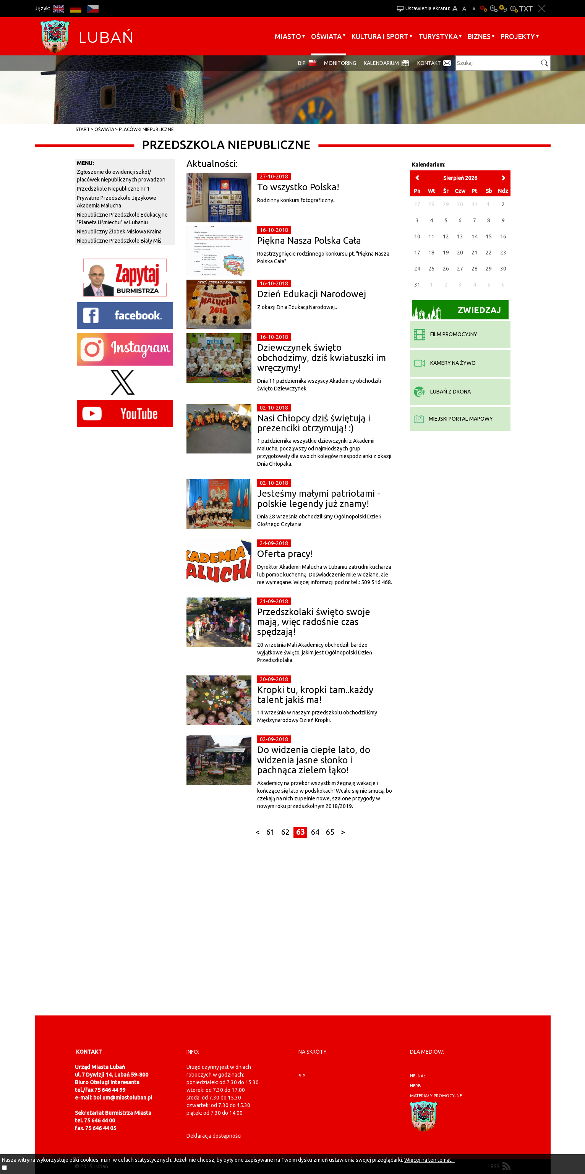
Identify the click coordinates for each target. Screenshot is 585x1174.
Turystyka (438, 36)
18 (431, 252)
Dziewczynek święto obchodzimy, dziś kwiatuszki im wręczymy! (321, 357)
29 (489, 269)
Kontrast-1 (504, 8)
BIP (302, 63)
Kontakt (429, 63)
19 (446, 252)
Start (83, 129)
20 (460, 252)
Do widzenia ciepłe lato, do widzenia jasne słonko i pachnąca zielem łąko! (313, 760)
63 (300, 832)
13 (460, 236)
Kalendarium (381, 63)
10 (417, 236)
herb (415, 1085)
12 (446, 236)
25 (431, 269)
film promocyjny (445, 334)
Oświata (326, 36)
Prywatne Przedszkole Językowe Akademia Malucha (116, 202)
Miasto (288, 36)
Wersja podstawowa (484, 8)
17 (417, 252)
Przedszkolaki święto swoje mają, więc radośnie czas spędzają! (313, 622)
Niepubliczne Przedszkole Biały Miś (119, 241)
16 (503, 236)
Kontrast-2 (514, 8)
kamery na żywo (445, 363)
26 (446, 269)
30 (503, 269)
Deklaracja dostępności (213, 1136)
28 (475, 269)
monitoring (340, 63)
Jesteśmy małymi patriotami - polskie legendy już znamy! (318, 498)
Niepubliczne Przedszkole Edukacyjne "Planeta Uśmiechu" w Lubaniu (122, 218)
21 (475, 252)
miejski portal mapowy (453, 419)
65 (330, 832)
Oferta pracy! (285, 554)
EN (58, 8)
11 (431, 236)
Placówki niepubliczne (146, 129)
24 (417, 269)
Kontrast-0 (494, 8)
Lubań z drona (442, 392)
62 (285, 832)
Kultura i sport (380, 36)
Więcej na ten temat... (429, 1160)
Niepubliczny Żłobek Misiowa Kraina (119, 231)
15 (489, 236)
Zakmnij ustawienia (542, 8)
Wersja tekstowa (526, 8)
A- (474, 8)
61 (270, 832)
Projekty (518, 36)
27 (460, 269)
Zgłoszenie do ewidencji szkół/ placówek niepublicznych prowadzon (121, 176)
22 (489, 252)
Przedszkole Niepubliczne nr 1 (113, 189)
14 (475, 236)
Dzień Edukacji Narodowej (311, 294)
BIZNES (479, 36)
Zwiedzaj (456, 312)
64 (315, 832)
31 (417, 285)
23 (503, 252)
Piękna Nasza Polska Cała (309, 240)
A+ (455, 8)
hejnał (418, 1076)
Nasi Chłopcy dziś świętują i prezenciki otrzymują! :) (313, 423)
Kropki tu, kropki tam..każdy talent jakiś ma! (315, 695)
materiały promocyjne (436, 1095)
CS (93, 8)
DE (75, 8)
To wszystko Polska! (298, 187)
